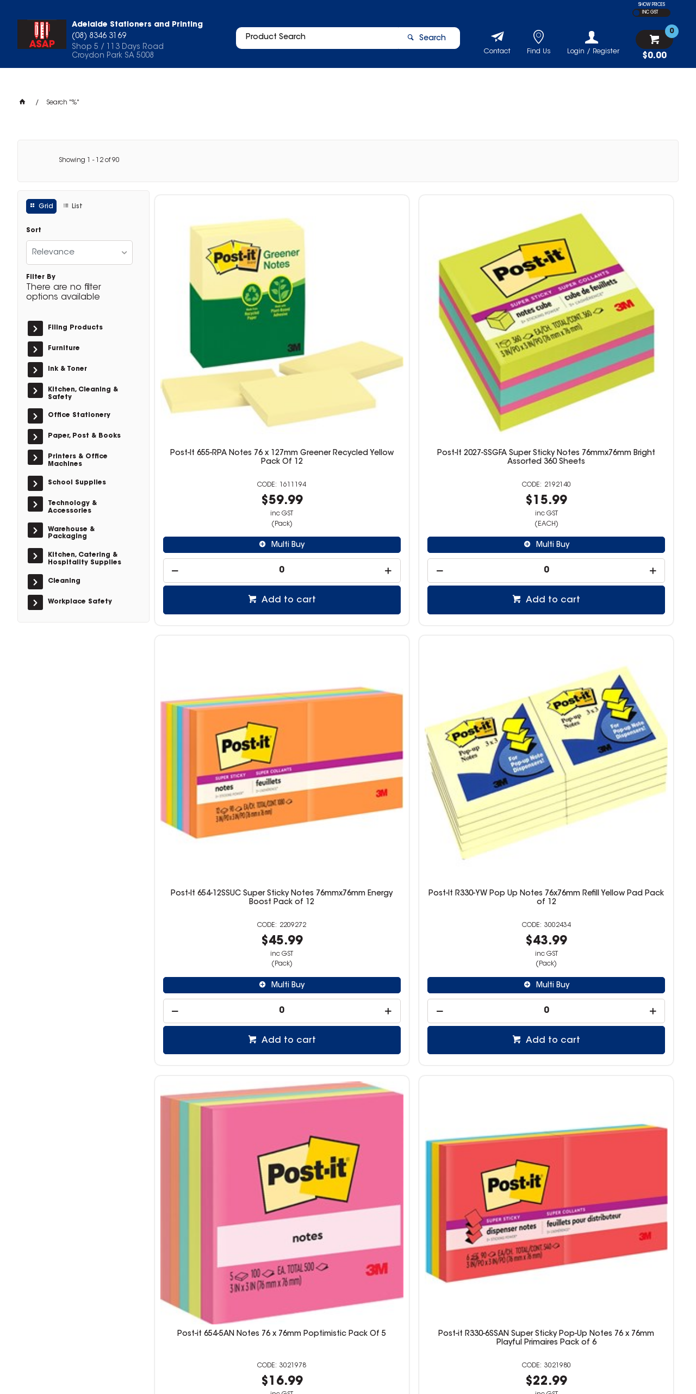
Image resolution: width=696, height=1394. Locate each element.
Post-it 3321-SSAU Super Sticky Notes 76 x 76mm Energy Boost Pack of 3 (480, 986)
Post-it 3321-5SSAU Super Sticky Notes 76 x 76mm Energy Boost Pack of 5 (347, 986)
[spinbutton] (216, 447)
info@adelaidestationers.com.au (543, 1285)
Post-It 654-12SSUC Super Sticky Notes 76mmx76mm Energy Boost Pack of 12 (480, 339)
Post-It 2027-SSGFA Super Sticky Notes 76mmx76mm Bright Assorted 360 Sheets (348, 339)
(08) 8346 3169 (513, 1274)
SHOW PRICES (651, 5)
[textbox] (311, 42)
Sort (33, 230)
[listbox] (79, 252)
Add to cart (221, 477)
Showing (89, 160)
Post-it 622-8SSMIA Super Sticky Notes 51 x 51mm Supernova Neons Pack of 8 (612, 661)
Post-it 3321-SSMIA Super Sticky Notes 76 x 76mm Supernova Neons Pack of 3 (480, 661)
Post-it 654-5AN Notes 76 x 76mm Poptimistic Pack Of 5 (216, 657)
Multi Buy (221, 422)
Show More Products (419, 1176)
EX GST (636, 13)
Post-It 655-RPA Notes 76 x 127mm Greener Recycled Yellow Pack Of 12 (215, 339)
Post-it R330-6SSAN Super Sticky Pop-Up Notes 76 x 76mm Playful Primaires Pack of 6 (348, 665)
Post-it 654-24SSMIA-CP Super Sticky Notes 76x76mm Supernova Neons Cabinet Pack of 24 (216, 990)
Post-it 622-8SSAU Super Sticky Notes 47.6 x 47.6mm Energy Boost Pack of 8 (612, 986)
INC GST (650, 12)
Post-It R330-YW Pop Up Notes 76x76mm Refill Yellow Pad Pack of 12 (612, 339)
